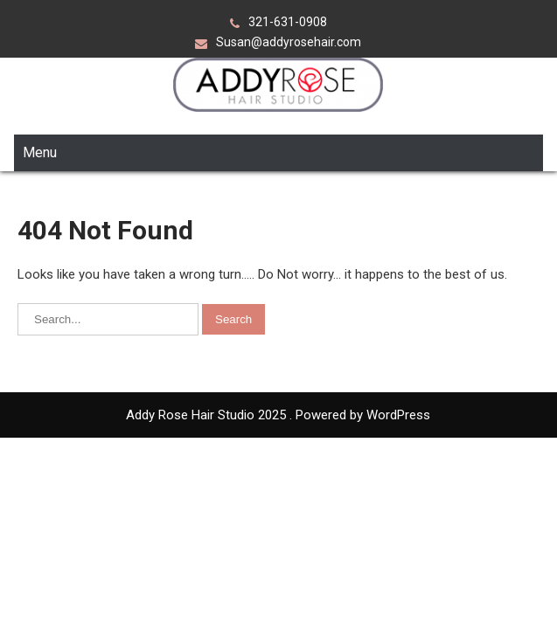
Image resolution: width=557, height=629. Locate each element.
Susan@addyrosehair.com (288, 42)
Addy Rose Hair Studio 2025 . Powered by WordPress (278, 361)
